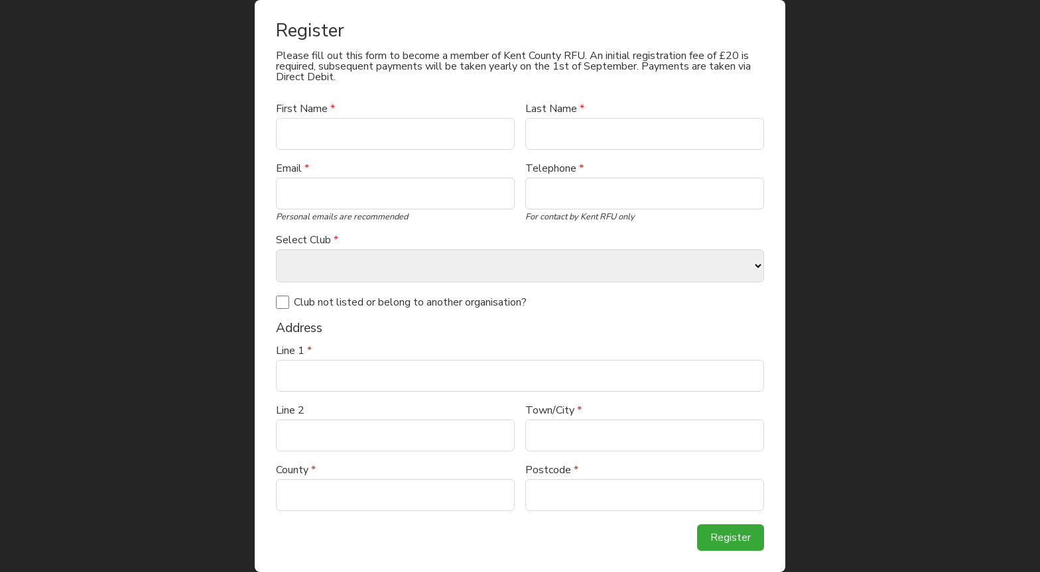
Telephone (554, 168)
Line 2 (290, 410)
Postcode (551, 470)
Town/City (553, 410)
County (296, 470)
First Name (305, 108)
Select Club (307, 240)
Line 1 (294, 350)
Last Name (554, 108)
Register (730, 537)
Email (292, 168)
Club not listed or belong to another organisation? (410, 302)
